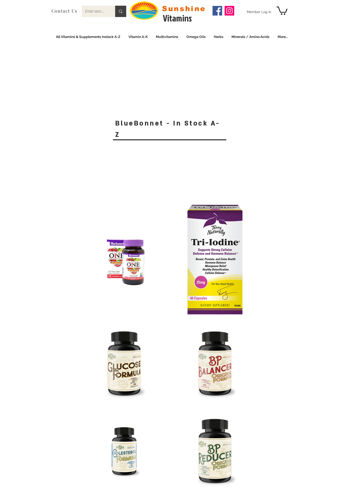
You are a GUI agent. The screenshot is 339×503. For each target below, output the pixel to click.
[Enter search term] (95, 11)
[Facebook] (217, 11)
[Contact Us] (65, 11)
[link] (282, 10)
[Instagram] (229, 11)
